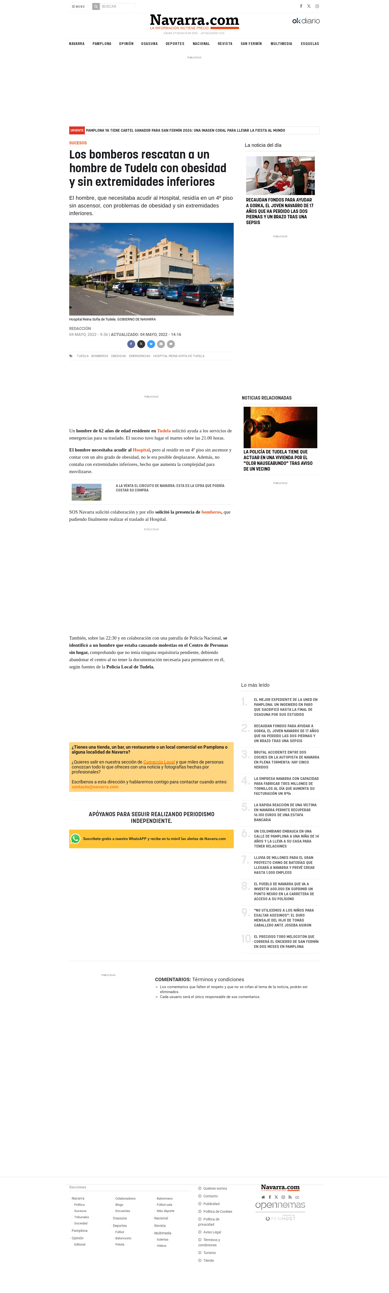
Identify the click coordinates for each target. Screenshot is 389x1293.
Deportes (175, 43)
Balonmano (165, 1198)
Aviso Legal (212, 1232)
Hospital (141, 449)
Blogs (119, 1205)
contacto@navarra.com (95, 786)
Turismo (209, 1253)
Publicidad (211, 1204)
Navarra (77, 43)
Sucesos (80, 1211)
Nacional (201, 43)
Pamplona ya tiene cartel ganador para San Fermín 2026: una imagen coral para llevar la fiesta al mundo (185, 130)
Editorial (79, 1244)
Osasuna (149, 43)
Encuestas (122, 1211)
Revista (225, 43)
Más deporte (165, 1211)
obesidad (118, 356)
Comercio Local (159, 762)
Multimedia (281, 43)
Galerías (162, 1239)
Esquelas (310, 43)
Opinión (126, 43)
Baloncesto (123, 1238)
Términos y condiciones (218, 979)
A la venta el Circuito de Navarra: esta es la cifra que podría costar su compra (170, 488)
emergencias (139, 356)
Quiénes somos (215, 1188)
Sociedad (80, 1223)
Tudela (83, 356)
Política (79, 1205)
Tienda (208, 1260)
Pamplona (102, 43)
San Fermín (251, 43)
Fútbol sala (164, 1205)
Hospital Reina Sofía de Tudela (178, 356)
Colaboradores (125, 1198)
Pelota (119, 1244)
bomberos (99, 356)
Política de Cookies (217, 1212)
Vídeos (161, 1246)
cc (297, 1197)
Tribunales (81, 1217)
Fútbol (119, 1232)
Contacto (210, 1196)
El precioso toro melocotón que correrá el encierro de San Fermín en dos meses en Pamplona (286, 942)
